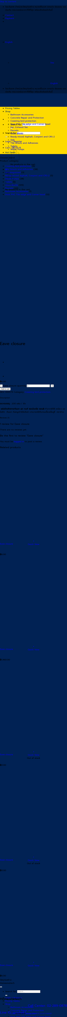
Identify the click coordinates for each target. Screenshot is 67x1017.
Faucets (14, 130)
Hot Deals (10, 152)
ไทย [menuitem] (32, 62)
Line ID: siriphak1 (46, 1013)
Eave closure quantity (14, 385)
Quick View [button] (33, 544)
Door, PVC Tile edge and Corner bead (30, 124)
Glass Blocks (16, 133)
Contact (9, 15)
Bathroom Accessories (22, 114)
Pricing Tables (12, 108)
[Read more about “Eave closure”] (33, 751)
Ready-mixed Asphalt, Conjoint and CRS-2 (32, 136)
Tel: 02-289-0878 (32, 1013)
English (29, 42)
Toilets (13, 146)
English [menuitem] (34, 83)
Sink (12, 139)
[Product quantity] (38, 385)
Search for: (10, 991)
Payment (9, 18)
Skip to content (8, 1)
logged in (19, 441)
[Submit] (6, 136)
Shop (7, 111)
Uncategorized (13, 172)
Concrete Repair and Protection (27, 117)
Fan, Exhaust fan (19, 127)
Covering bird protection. (23, 121)
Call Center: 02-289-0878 (47, 1005)
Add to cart (5, 389)
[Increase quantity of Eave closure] (52, 385)
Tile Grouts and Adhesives (24, 143)
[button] (33, 541)
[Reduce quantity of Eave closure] (1, 385)
